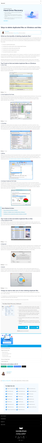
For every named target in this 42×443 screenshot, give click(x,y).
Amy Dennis (7, 31)
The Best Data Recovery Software (11, 303)
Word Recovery (10, 399)
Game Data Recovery (21, 391)
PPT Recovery (20, 396)
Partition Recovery (32, 404)
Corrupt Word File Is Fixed (6, 356)
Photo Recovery (31, 401)
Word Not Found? (5, 355)
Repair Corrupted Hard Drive (12, 388)
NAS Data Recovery (11, 404)
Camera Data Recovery (32, 391)
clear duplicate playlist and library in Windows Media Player (19, 158)
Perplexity (10, 366)
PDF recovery (31, 393)
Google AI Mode (17, 366)
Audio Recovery (31, 399)
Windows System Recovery (12, 409)
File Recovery (10, 401)
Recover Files (16, 32)
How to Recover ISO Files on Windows (11, 210)
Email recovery (10, 396)
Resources (4, 380)
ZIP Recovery (31, 396)
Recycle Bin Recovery (21, 388)
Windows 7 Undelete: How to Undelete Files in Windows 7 (14, 212)
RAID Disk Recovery (21, 409)
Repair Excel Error (5, 352)
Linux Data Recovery (21, 404)
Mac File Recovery (10, 391)
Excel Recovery (20, 399)
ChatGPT (4, 366)
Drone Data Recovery (21, 393)
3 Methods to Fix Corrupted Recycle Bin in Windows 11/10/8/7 (15, 213)
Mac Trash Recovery (32, 388)
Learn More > (6, 20)
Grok (24, 366)
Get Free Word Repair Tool (6, 353)
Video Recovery (20, 401)
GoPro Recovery (10, 393)
